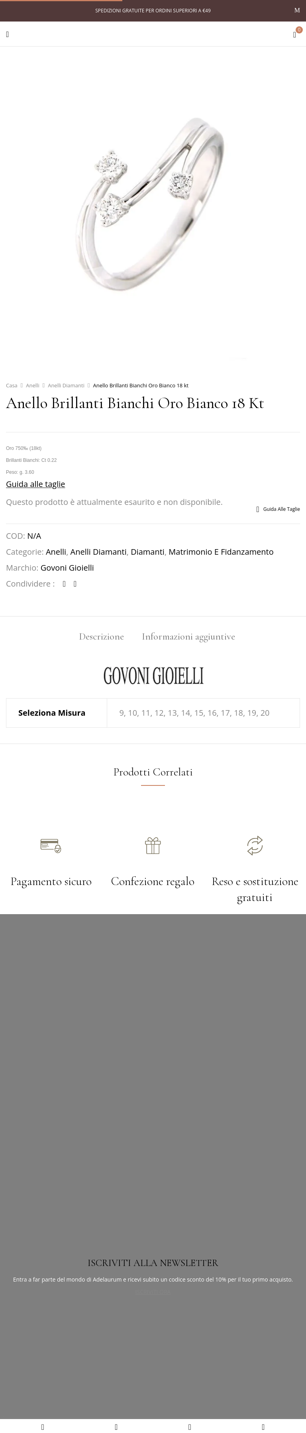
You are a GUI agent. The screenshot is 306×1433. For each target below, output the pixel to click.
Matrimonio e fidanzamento (221, 551)
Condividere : (30, 584)
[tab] (101, 637)
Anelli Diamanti (66, 385)
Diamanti (148, 551)
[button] (294, 32)
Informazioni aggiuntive (188, 637)
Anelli (32, 385)
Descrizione (101, 637)
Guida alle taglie (35, 484)
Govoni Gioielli (67, 567)
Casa (12, 385)
